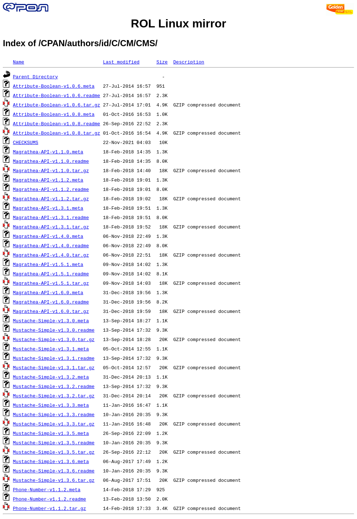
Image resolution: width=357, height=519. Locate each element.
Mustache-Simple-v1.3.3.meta (51, 405)
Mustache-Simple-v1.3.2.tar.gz (53, 395)
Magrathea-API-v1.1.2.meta (48, 179)
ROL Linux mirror (178, 23)
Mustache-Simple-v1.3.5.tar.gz (53, 452)
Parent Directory (35, 76)
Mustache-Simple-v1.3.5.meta (51, 433)
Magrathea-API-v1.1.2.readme (51, 189)
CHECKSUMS (25, 142)
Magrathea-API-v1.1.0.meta (48, 151)
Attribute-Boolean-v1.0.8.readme (56, 123)
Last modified (121, 61)
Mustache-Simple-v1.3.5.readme (53, 442)
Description (188, 61)
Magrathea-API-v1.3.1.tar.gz (51, 226)
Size (162, 61)
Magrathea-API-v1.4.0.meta (48, 236)
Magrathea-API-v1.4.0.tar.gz (51, 255)
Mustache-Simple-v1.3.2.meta (51, 377)
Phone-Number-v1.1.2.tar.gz (49, 508)
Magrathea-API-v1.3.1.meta (48, 208)
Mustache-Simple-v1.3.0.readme (53, 330)
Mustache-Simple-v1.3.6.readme (53, 470)
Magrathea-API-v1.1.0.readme (51, 161)
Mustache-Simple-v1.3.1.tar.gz (53, 367)
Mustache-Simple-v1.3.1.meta (51, 348)
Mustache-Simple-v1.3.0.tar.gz (53, 339)
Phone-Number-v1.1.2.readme (49, 499)
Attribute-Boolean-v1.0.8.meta (53, 114)
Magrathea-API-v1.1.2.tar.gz (51, 198)
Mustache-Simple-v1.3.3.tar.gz (53, 423)
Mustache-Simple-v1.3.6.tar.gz (53, 480)
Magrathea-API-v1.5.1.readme (51, 273)
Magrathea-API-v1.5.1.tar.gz (51, 283)
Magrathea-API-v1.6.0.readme (51, 301)
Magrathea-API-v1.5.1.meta (48, 264)
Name (18, 61)
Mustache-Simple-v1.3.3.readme (53, 414)
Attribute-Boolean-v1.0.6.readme (56, 95)
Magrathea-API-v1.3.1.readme (51, 217)
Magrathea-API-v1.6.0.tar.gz (51, 311)
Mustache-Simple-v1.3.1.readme (53, 358)
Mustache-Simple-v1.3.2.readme (53, 386)
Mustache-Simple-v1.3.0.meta (51, 320)
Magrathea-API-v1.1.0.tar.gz (51, 170)
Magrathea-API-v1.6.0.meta (48, 292)
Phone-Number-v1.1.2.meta (46, 489)
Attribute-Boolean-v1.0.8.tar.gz (56, 133)
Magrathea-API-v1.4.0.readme (51, 245)
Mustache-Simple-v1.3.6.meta (51, 461)
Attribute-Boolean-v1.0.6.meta (53, 86)
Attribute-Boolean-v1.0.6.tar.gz (56, 104)
